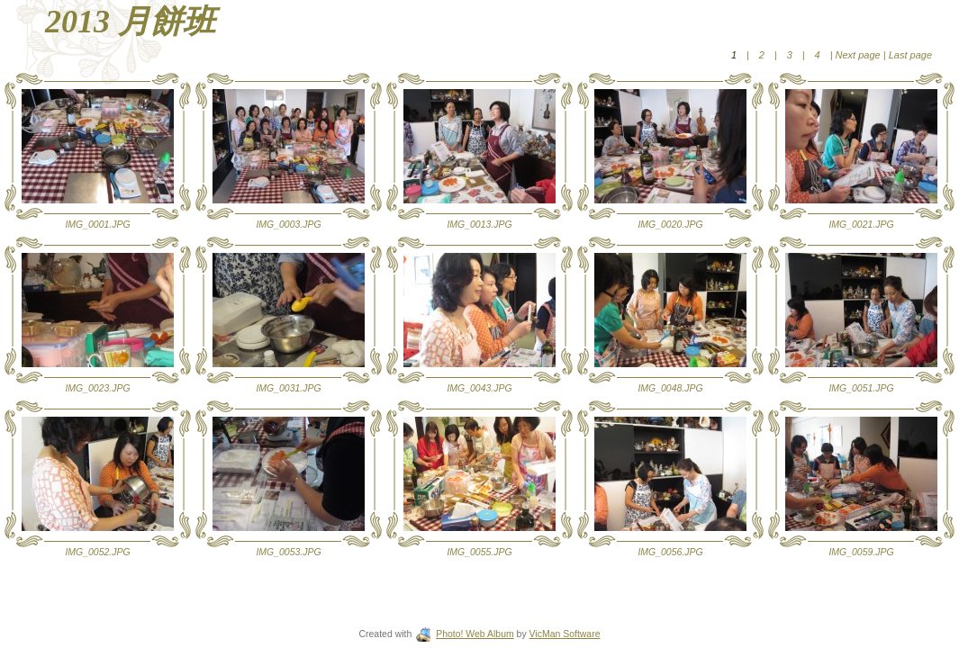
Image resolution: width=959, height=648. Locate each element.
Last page (909, 55)
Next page (858, 55)
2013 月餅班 (130, 22)
